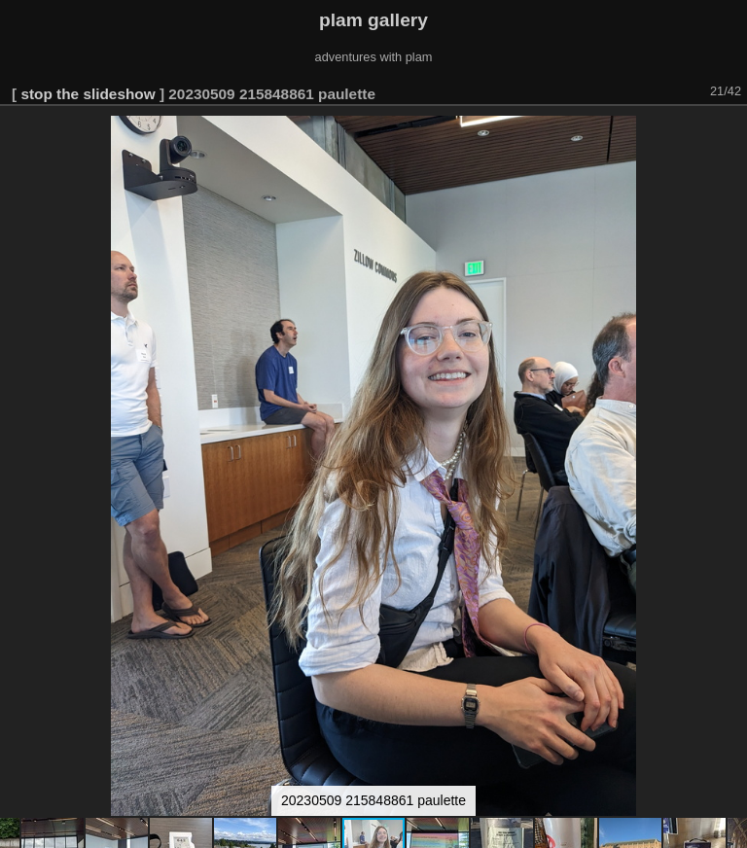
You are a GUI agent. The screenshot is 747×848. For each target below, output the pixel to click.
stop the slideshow (87, 94)
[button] (729, 133)
